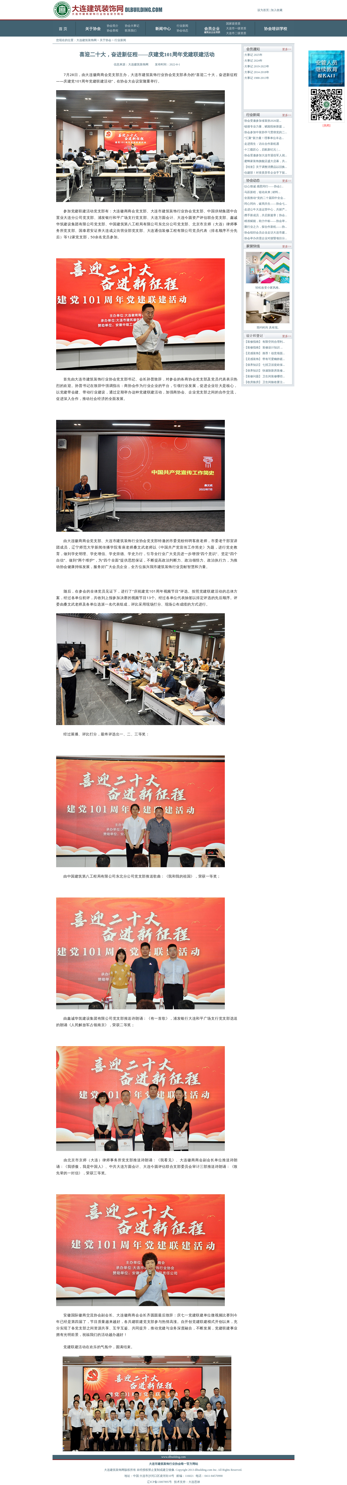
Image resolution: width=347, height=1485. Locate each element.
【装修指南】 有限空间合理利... (264, 341)
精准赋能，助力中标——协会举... (265, 221)
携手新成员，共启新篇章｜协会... (265, 215)
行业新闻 (182, 25)
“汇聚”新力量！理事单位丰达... (264, 138)
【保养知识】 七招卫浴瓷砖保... (264, 365)
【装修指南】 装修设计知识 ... (263, 347)
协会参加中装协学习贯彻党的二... (265, 132)
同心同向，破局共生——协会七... (265, 203)
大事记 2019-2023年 (256, 66)
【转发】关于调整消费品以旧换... (265, 167)
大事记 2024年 (253, 60)
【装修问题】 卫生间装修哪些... (264, 376)
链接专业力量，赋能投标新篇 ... (264, 126)
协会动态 (182, 30)
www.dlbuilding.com (173, 1457)
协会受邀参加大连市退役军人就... (265, 155)
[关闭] (326, 125)
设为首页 (263, 10)
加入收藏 (276, 10)
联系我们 (130, 30)
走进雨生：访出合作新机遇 (261, 143)
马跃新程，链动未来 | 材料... (262, 192)
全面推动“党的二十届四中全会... (264, 198)
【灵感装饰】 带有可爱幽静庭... (264, 359)
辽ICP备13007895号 (159, 1482)
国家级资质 (233, 23)
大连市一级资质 (236, 28)
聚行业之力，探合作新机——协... (265, 226)
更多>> (286, 49)
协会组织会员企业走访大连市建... (265, 232)
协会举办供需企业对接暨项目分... (265, 238)
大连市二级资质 (236, 33)
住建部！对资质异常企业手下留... (265, 172)
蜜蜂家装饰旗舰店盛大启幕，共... (265, 161)
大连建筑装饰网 (86, 40)
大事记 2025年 (253, 55)
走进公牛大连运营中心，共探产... (265, 209)
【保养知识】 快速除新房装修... (264, 370)
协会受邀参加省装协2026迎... (262, 120)
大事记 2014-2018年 (256, 72)
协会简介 (112, 25)
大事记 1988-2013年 (256, 78)
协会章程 (112, 30)
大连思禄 (194, 1482)
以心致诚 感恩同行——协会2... (263, 186)
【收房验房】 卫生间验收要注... (264, 382)
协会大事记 (132, 25)
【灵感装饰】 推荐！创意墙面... (264, 353)
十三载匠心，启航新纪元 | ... (262, 149)
